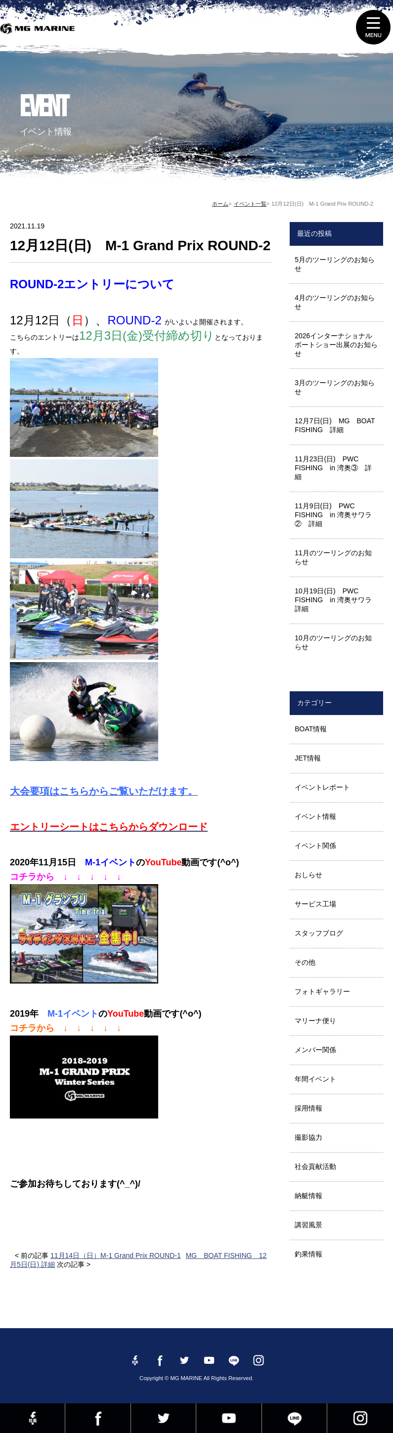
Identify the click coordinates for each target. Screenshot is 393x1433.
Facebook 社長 (32, 1418)
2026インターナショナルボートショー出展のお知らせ (336, 345)
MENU (373, 27)
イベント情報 (315, 816)
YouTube (228, 1418)
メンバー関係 (315, 1050)
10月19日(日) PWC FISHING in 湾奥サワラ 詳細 (337, 600)
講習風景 (308, 1225)
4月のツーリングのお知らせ (335, 302)
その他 (305, 962)
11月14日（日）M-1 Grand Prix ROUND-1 (115, 1255)
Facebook (97, 1418)
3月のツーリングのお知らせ (335, 387)
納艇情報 (308, 1196)
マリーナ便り (315, 1021)
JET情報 (308, 758)
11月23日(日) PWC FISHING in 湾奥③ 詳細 (333, 468)
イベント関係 (315, 846)
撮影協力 (308, 1137)
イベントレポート (322, 787)
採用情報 (308, 1108)
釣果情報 (308, 1254)
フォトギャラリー (322, 991)
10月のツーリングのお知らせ (333, 642)
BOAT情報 (311, 729)
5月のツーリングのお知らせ (335, 264)
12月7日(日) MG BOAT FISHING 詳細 (338, 425)
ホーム (220, 204)
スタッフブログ (319, 933)
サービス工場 (315, 904)
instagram (360, 1418)
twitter (163, 1418)
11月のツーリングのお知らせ (333, 557)
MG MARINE (39, 32)
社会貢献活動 (315, 1166)
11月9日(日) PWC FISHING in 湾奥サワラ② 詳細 (333, 515)
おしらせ (308, 875)
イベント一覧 (250, 204)
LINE (294, 1418)
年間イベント (315, 1079)
